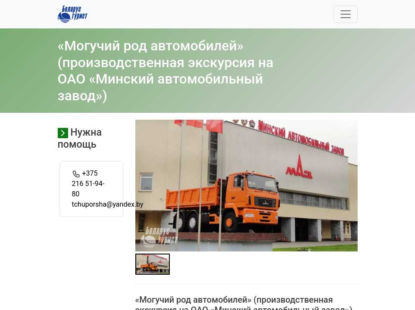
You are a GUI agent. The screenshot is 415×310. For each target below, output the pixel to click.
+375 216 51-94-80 (88, 183)
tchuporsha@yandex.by (108, 204)
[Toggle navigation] (346, 14)
